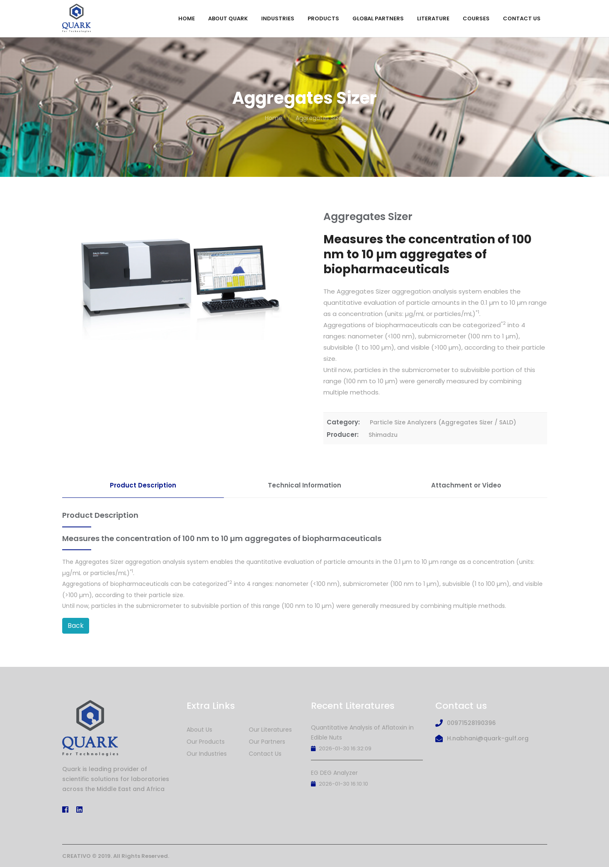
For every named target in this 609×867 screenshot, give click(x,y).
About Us (199, 729)
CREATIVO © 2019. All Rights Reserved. (115, 856)
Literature (433, 18)
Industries (277, 18)
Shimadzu (383, 435)
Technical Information (304, 485)
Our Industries (207, 753)
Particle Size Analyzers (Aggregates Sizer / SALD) (443, 422)
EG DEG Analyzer (334, 773)
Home (186, 18)
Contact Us (522, 18)
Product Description (143, 485)
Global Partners (378, 18)
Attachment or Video (466, 485)
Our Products (206, 741)
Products (323, 18)
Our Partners (267, 741)
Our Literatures (270, 729)
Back (76, 625)
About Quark (228, 18)
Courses (476, 18)
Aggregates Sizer (320, 118)
